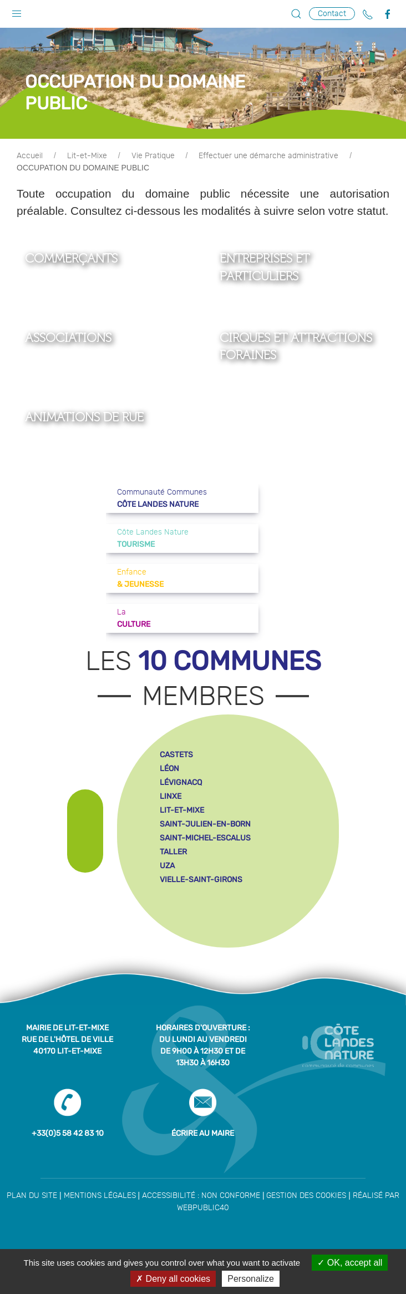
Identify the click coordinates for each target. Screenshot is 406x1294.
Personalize (250, 1278)
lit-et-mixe (182, 810)
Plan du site (32, 1196)
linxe (170, 796)
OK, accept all (349, 1262)
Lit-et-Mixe (87, 156)
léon (169, 768)
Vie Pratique (153, 156)
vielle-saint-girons (201, 879)
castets (176, 754)
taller (173, 852)
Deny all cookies (173, 1278)
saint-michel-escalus (205, 838)
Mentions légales (100, 1196)
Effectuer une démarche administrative (268, 156)
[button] (16, 11)
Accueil (30, 156)
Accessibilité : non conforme (201, 1196)
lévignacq (181, 782)
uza (167, 865)
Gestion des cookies (306, 1196)
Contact (332, 13)
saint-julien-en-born (205, 824)
